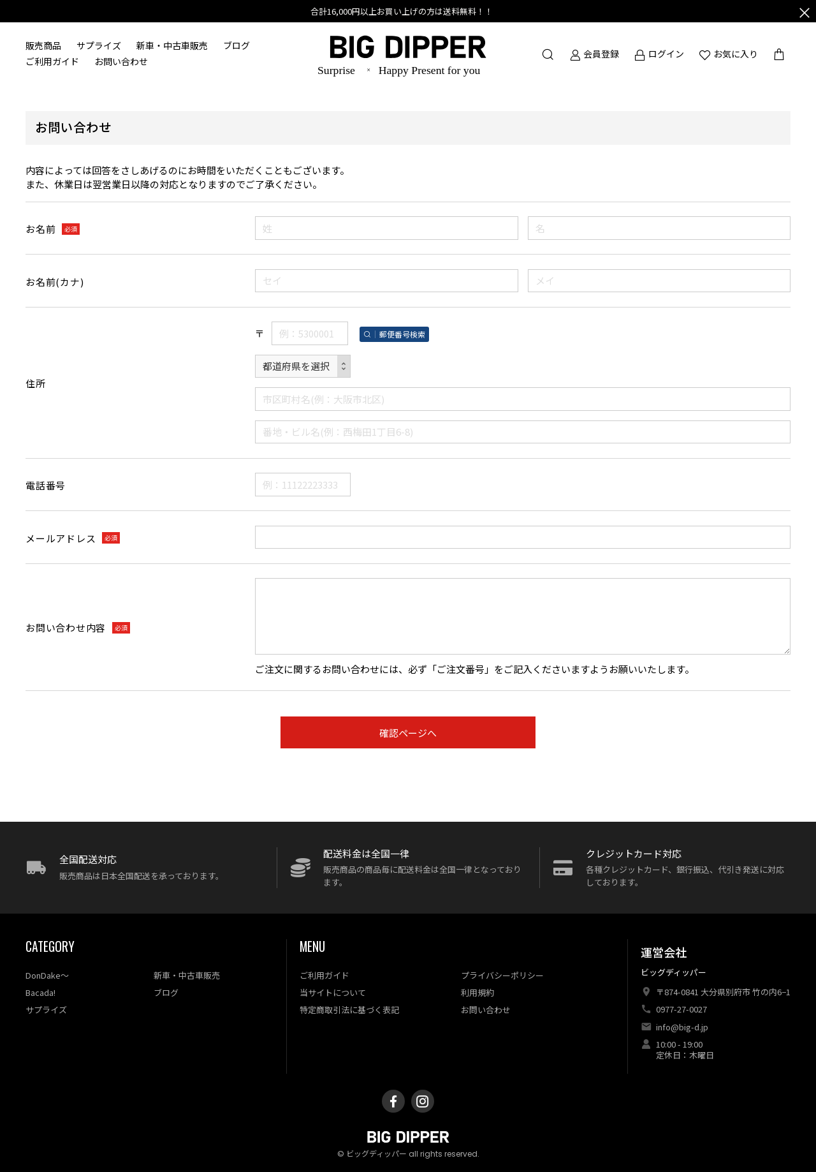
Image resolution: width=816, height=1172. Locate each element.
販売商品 (43, 46)
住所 (36, 383)
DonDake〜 (47, 975)
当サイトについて (333, 992)
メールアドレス (61, 538)
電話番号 (46, 485)
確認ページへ (408, 732)
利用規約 (477, 992)
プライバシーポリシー (502, 975)
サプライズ (98, 46)
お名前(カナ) (55, 281)
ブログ (236, 46)
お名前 (40, 228)
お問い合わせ (121, 62)
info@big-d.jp (682, 1027)
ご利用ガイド (52, 62)
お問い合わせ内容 (66, 627)
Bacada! (40, 992)
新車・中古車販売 (172, 46)
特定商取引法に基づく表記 (349, 1010)
